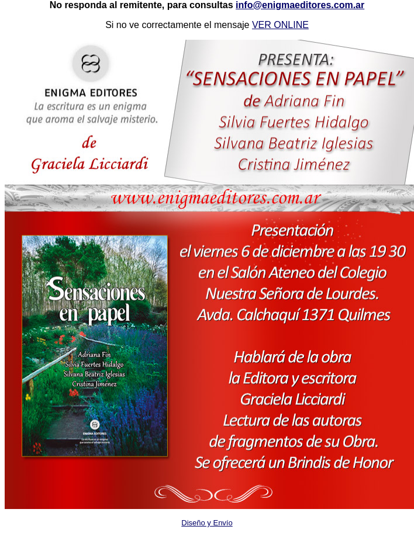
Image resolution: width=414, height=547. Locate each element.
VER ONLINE (280, 25)
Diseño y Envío (206, 522)
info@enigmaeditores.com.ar (300, 5)
